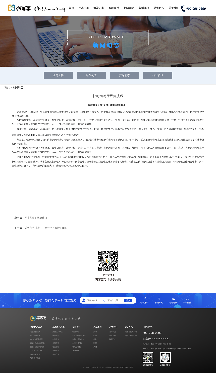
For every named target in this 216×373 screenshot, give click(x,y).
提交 (128, 300)
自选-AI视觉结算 (36, 339)
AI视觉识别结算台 (79, 335)
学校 (95, 339)
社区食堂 (55, 347)
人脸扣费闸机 (77, 343)
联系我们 (112, 339)
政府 (95, 331)
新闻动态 (129, 8)
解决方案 (98, 8)
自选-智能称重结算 (37, 347)
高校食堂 (55, 343)
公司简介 (112, 331)
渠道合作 (158, 8)
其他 (95, 347)
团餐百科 (58, 75)
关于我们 (174, 8)
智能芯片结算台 (78, 339)
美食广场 (55, 354)
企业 (95, 335)
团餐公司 (55, 350)
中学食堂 (55, 339)
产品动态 (124, 75)
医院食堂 (55, 335)
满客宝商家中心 (131, 331)
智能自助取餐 (35, 354)
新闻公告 (91, 75)
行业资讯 (157, 75)
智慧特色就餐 (35, 358)
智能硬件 (114, 8)
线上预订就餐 (35, 335)
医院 (95, 343)
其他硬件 (75, 350)
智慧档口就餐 (35, 331)
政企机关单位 (57, 331)
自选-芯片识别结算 (37, 343)
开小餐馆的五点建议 (36, 217)
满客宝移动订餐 (131, 335)
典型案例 (144, 8)
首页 (71, 8)
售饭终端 (75, 331)
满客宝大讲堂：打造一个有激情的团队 (46, 227)
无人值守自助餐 (36, 350)
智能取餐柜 (76, 347)
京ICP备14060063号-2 (124, 367)
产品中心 (84, 8)
